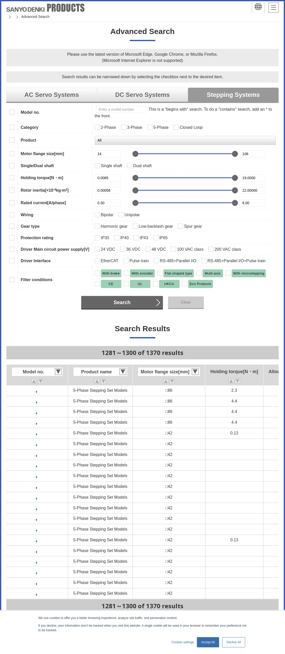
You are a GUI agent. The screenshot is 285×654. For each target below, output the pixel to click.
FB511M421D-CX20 (38, 454)
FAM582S (38, 411)
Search (122, 302)
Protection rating (37, 238)
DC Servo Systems (142, 94)
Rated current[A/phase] (43, 203)
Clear (186, 302)
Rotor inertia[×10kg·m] (45, 190)
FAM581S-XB (38, 390)
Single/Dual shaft (37, 166)
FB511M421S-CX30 (38, 582)
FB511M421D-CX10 (38, 444)
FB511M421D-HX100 (38, 508)
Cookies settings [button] (182, 642)
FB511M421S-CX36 (38, 593)
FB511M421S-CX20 (38, 561)
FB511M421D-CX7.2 (38, 497)
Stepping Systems (233, 94)
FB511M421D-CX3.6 (38, 465)
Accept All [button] (208, 642)
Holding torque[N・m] (42, 178)
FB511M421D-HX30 (38, 518)
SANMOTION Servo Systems (46, 17)
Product (28, 140)
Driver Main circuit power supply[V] (55, 249)
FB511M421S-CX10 (38, 550)
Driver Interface (36, 261)
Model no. (30, 112)
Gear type (30, 226)
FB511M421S (38, 540)
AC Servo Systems (52, 94)
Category (29, 127)
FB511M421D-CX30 (38, 476)
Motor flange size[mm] (42, 154)
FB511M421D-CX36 (38, 486)
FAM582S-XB (38, 422)
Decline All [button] (234, 642)
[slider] (135, 154)
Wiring (27, 215)
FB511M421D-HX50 (38, 529)
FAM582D (38, 401)
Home (11, 17)
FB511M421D (38, 433)
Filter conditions (36, 280)
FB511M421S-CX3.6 (39, 572)
